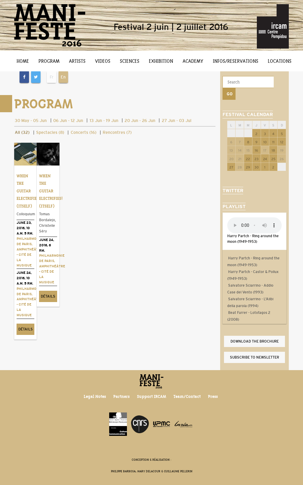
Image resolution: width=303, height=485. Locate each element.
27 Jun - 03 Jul (176, 120)
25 (273, 147)
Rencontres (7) (117, 132)
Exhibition (161, 61)
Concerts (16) (83, 132)
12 (281, 130)
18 (273, 138)
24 (265, 147)
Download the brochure (255, 329)
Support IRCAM (151, 393)
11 (273, 130)
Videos (102, 61)
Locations (279, 61)
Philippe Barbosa (123, 468)
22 (248, 147)
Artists (77, 61)
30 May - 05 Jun (31, 120)
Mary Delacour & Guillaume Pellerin (164, 468)
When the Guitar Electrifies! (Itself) (28, 189)
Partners (121, 393)
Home (23, 61)
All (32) (22, 132)
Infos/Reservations (235, 61)
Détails (24, 338)
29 (248, 155)
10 (265, 130)
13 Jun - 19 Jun (104, 120)
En (63, 77)
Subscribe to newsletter (254, 345)
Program (48, 61)
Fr (52, 77)
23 (256, 147)
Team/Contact (187, 393)
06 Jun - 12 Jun (68, 120)
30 (256, 155)
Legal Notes (94, 393)
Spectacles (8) (50, 132)
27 (231, 155)
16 (256, 138)
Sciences (129, 61)
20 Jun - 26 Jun (140, 120)
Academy (193, 61)
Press (213, 393)
